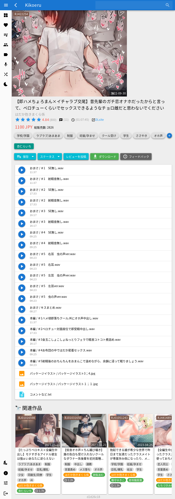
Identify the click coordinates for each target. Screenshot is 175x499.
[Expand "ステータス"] (50, 156)
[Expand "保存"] (25, 156)
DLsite (99, 119)
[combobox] (131, 5)
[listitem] (6, 15)
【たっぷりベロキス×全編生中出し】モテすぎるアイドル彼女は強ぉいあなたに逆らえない (37, 454)
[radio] (17, 119)
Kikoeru (33, 5)
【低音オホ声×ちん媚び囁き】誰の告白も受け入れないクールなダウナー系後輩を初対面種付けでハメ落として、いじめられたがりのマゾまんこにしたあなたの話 (84, 460)
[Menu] (5, 5)
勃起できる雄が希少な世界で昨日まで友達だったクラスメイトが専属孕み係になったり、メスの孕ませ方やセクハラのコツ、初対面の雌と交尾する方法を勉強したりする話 (130, 460)
